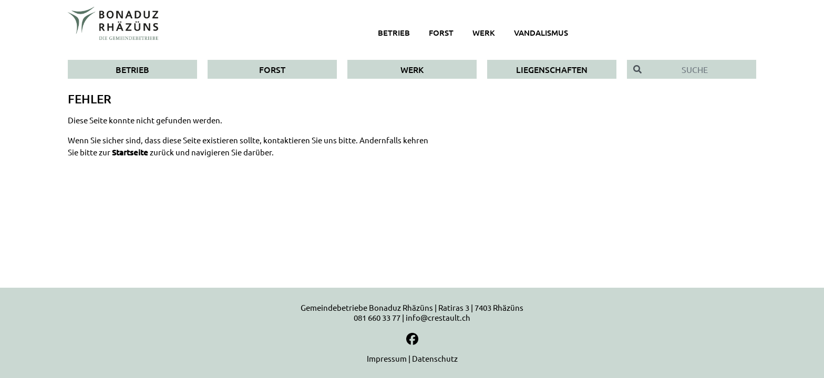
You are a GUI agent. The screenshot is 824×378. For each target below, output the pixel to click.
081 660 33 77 (377, 317)
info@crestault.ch (438, 317)
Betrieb (132, 69)
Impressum (387, 358)
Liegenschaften (552, 69)
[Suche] (702, 69)
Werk (412, 69)
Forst (272, 69)
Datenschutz (435, 358)
